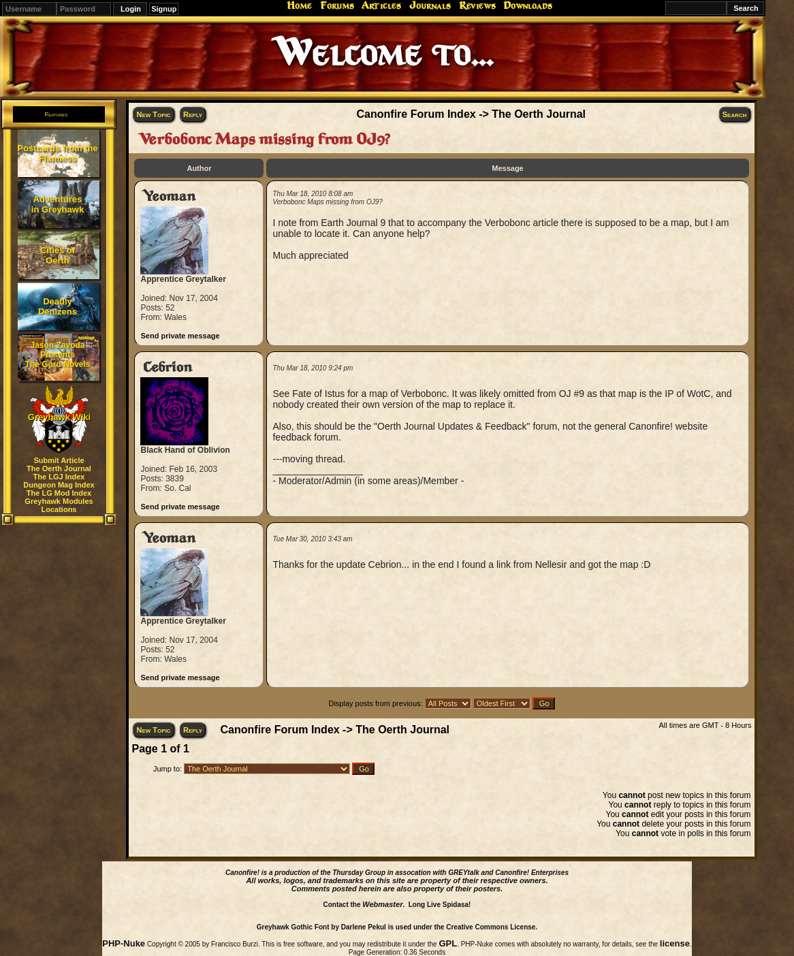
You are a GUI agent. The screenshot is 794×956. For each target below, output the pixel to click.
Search (734, 114)
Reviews (477, 5)
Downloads (527, 5)
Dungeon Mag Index (59, 485)
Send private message (179, 336)
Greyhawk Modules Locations (59, 505)
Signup (163, 9)
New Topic (153, 114)
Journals (430, 5)
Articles (381, 5)
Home (299, 5)
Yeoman (169, 196)
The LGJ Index (59, 477)
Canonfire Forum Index (416, 114)
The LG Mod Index (59, 493)
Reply (192, 114)
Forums (337, 5)
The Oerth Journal (59, 468)
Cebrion (167, 367)
